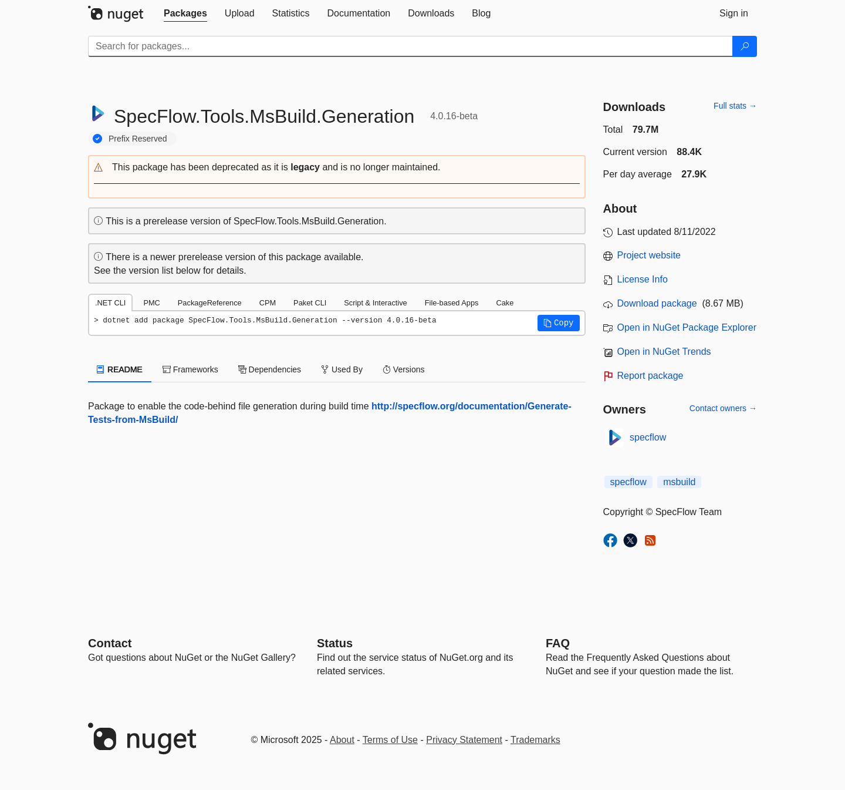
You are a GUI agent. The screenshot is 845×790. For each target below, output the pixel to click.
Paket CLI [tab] (309, 302)
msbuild (679, 482)
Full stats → (735, 105)
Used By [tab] (342, 369)
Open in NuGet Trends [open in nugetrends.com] (664, 352)
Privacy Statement (464, 740)
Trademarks (535, 740)
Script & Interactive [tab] (375, 302)
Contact (109, 643)
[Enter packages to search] (410, 46)
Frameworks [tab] (190, 369)
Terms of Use (390, 740)
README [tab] (120, 369)
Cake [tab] (504, 302)
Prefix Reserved (138, 138)
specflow (648, 437)
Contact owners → (723, 408)
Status (335, 643)
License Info (642, 279)
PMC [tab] (151, 302)
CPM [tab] (267, 302)
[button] (337, 167)
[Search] (744, 46)
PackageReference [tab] (210, 302)
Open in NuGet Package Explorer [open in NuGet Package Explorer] (686, 327)
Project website (649, 255)
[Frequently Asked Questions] (558, 643)
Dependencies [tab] (269, 369)
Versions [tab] (404, 369)
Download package (657, 303)
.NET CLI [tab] (110, 302)
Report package (650, 376)
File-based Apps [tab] (452, 302)
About (342, 740)
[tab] (185, 13)
